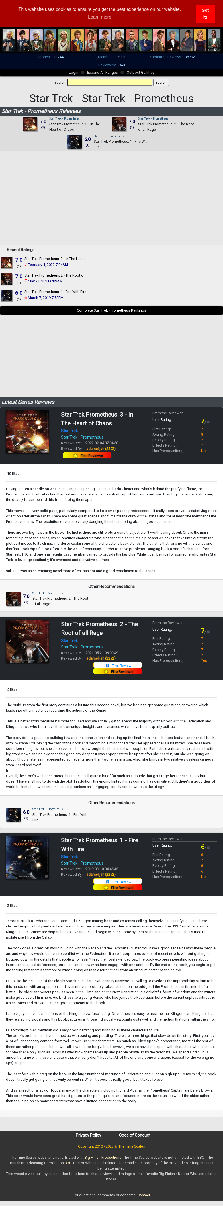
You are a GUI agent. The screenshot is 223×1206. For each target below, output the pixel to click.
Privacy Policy (88, 1135)
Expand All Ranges (102, 72)
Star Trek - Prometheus (64, 118)
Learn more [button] (99, 17)
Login (73, 72)
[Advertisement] (111, 205)
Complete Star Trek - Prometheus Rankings (111, 310)
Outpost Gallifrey (140, 72)
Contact (143, 1195)
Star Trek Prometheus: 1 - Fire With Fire (55, 292)
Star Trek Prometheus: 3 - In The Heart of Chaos (62, 259)
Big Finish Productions (103, 1157)
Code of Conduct (134, 1135)
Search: (60, 82)
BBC (68, 1163)
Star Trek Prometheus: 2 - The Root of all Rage (61, 275)
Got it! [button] (205, 13)
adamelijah (101, 449)
